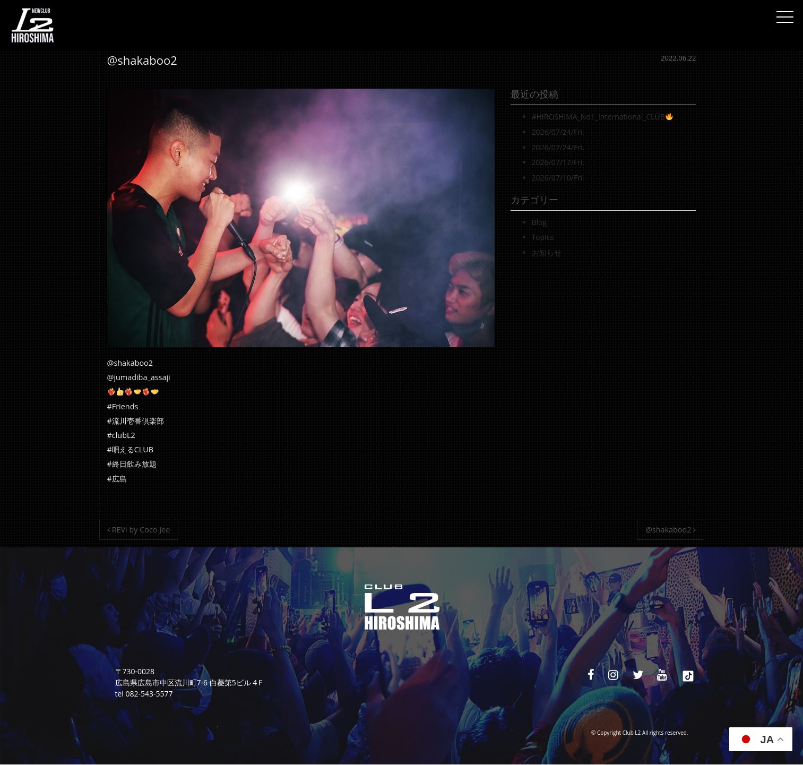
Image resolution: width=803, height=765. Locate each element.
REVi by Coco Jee (138, 530)
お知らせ (547, 252)
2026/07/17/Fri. (558, 162)
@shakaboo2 (670, 530)
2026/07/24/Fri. (558, 132)
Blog (539, 222)
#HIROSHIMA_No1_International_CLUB (602, 116)
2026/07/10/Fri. (558, 178)
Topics (543, 237)
